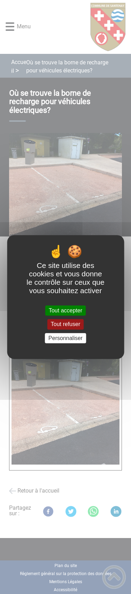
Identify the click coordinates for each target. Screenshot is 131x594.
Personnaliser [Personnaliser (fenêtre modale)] (66, 338)
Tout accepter (65, 310)
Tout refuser (65, 324)
